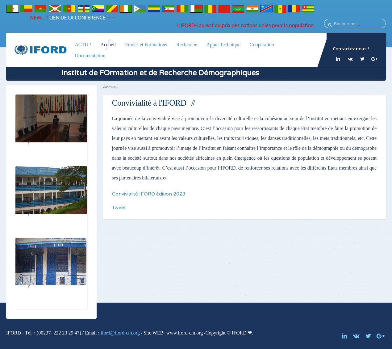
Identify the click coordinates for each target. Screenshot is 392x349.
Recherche (186, 44)
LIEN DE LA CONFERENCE (73, 17)
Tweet (119, 207)
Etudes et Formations (146, 44)
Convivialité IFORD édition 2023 (149, 194)
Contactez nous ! (351, 48)
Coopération (262, 44)
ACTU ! (83, 44)
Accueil (108, 44)
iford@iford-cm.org (120, 332)
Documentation (90, 55)
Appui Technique (223, 44)
